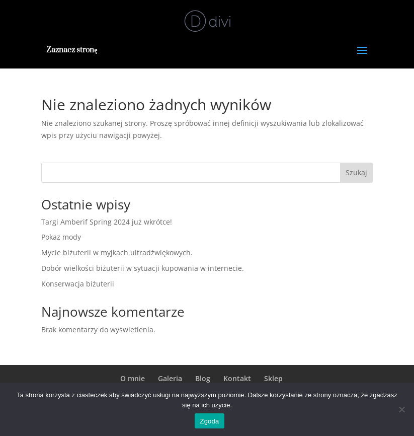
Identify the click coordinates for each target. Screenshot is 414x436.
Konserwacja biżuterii (77, 283)
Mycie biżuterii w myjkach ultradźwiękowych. (117, 252)
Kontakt (237, 378)
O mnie (132, 378)
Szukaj (356, 172)
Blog (202, 378)
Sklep (273, 378)
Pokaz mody (61, 237)
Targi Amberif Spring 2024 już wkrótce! (106, 222)
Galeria (170, 378)
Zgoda (209, 421)
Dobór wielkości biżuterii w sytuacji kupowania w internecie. (142, 268)
